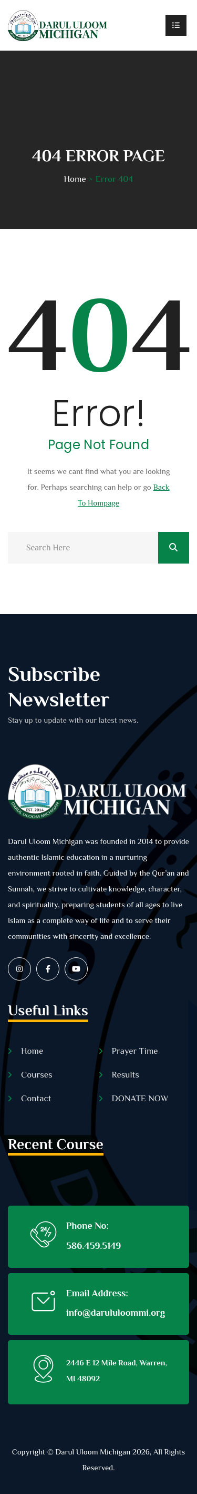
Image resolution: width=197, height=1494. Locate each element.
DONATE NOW (140, 1098)
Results (125, 1075)
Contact (36, 1098)
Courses (37, 1075)
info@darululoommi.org (115, 1312)
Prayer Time (135, 1051)
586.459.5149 (93, 1245)
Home (75, 179)
